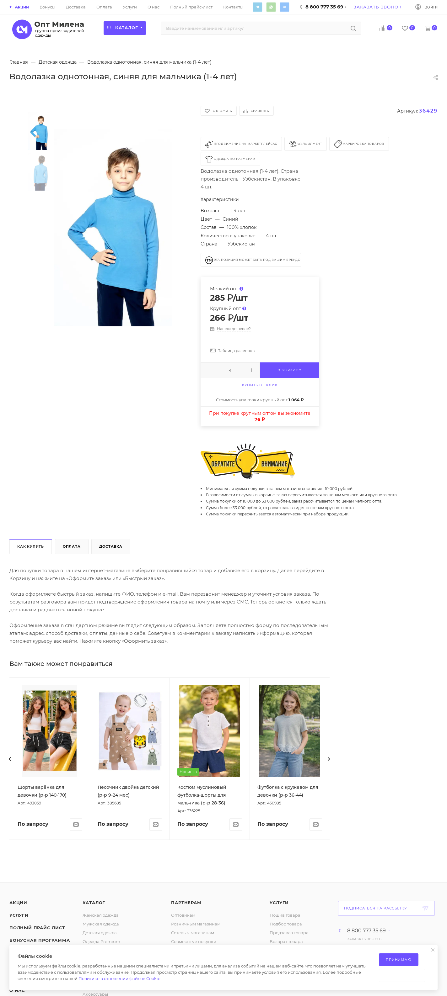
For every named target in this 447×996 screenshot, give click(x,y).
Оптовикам (183, 915)
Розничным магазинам (195, 923)
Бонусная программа (39, 940)
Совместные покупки (193, 941)
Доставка (110, 546)
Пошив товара (285, 915)
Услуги (19, 915)
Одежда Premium (101, 941)
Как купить (30, 546)
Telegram (257, 7)
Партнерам (186, 902)
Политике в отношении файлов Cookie (119, 978)
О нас (17, 990)
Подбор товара (286, 923)
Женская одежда (101, 915)
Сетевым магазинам (192, 932)
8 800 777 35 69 (366, 930)
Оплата (72, 546)
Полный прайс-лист (37, 927)
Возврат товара (286, 941)
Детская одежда (100, 932)
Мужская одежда (101, 923)
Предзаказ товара (289, 932)
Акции (18, 902)
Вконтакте (284, 7)
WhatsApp (271, 7)
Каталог (94, 902)
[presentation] (10, 759)
